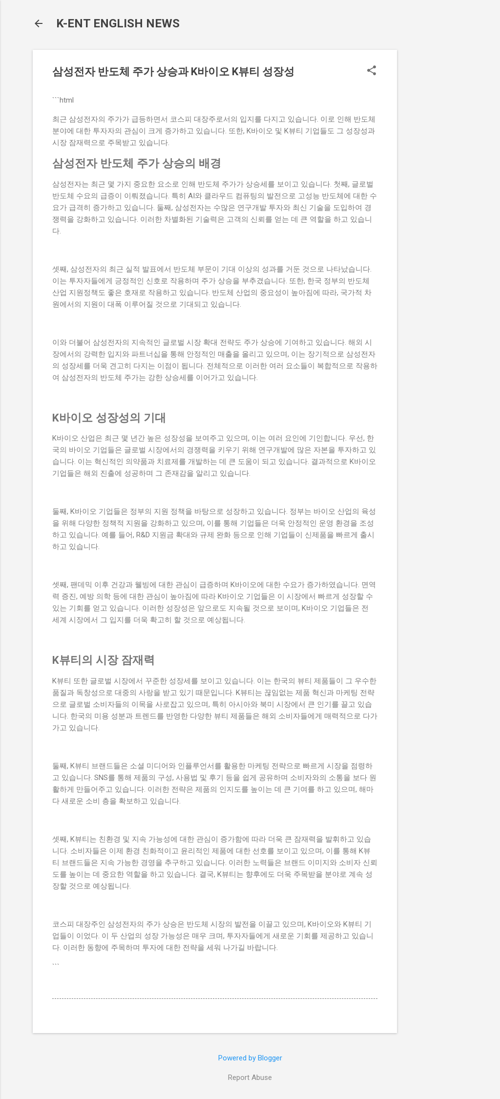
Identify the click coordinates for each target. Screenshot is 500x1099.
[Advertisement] (436, 196)
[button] (371, 71)
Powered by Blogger (250, 1058)
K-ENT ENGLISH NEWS (118, 23)
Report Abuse (250, 1077)
